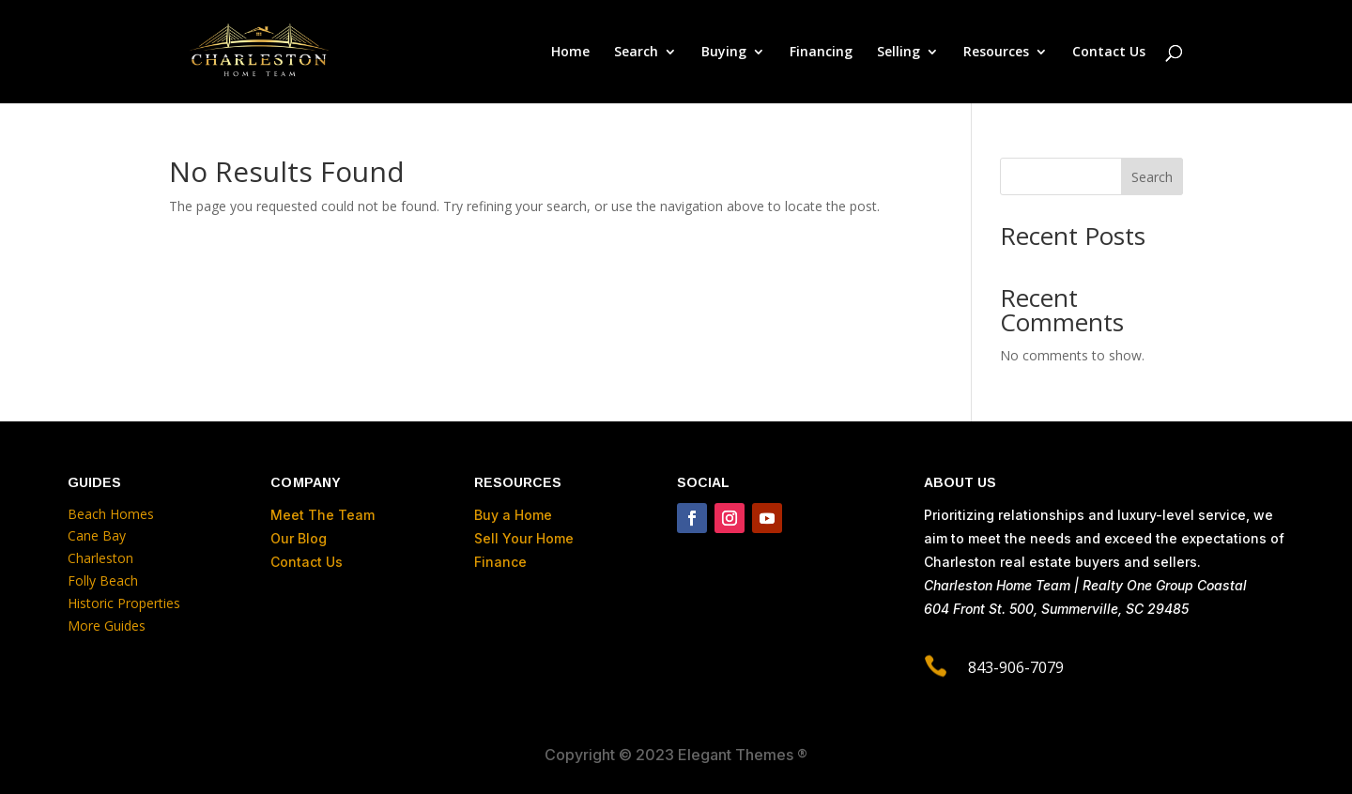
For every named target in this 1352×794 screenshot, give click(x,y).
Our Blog (298, 538)
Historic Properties (124, 603)
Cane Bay (97, 535)
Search (636, 52)
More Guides (108, 625)
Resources (996, 52)
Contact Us (1108, 52)
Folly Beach (103, 580)
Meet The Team (322, 515)
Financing (821, 52)
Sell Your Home (524, 538)
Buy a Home (513, 515)
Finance (500, 562)
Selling (898, 52)
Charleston (100, 558)
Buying (723, 52)
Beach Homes (111, 514)
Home (570, 52)
